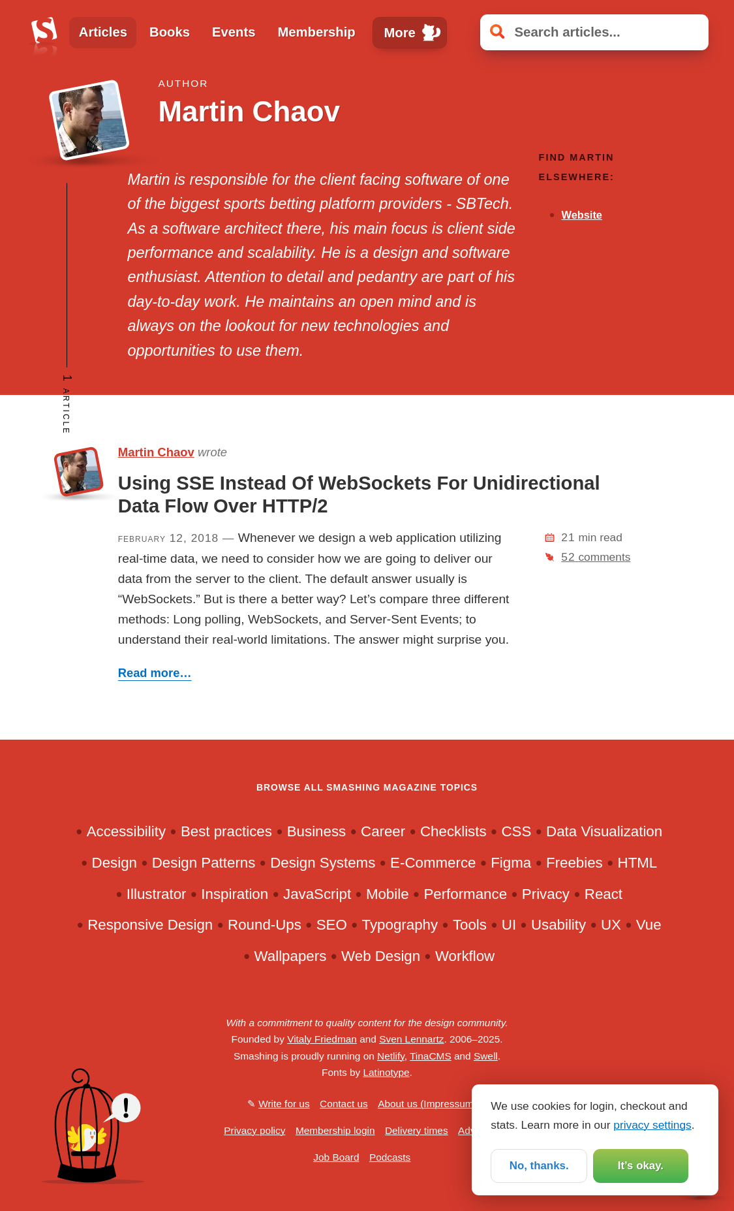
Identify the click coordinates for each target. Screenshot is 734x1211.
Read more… (155, 673)
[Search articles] (594, 32)
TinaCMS (430, 1056)
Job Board (336, 1157)
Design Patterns (204, 863)
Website (581, 215)
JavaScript (317, 894)
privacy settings (652, 1123)
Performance (465, 894)
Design (114, 863)
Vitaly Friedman (322, 1039)
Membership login (335, 1130)
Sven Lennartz (411, 1039)
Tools (470, 925)
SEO (331, 925)
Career (383, 831)
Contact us (344, 1103)
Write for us (283, 1103)
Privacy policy (254, 1130)
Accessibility (126, 831)
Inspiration (234, 894)
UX (611, 925)
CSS (516, 831)
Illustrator (157, 894)
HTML (638, 863)
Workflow (465, 956)
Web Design (380, 956)
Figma (511, 863)
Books (169, 32)
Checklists (453, 831)
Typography (400, 925)
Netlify (391, 1056)
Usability (558, 925)
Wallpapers (290, 956)
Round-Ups (264, 925)
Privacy (546, 894)
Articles (103, 32)
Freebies (574, 863)
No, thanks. (538, 1164)
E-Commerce (433, 863)
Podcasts (389, 1157)
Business (316, 831)
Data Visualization (604, 831)
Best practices (226, 831)
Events (233, 32)
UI (509, 925)
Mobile (387, 894)
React (603, 894)
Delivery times (416, 1130)
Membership (316, 32)
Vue (649, 925)
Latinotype (386, 1072)
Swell (486, 1056)
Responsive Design (150, 925)
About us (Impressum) (427, 1103)
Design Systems (322, 863)
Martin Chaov (156, 452)
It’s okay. (640, 1164)
